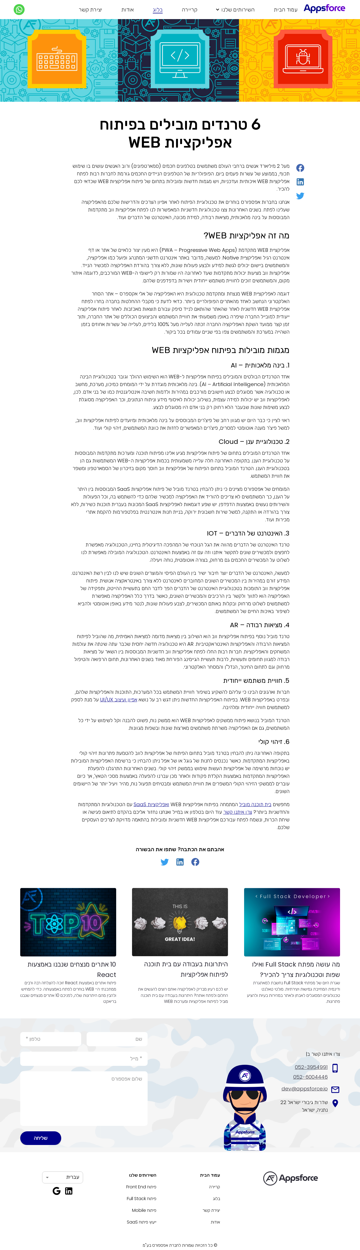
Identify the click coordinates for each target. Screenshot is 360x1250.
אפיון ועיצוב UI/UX (118, 699)
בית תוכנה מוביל (255, 804)
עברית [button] (72, 1177)
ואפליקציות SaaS (151, 804)
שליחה (40, 1138)
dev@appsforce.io (305, 1088)
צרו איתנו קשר (237, 812)
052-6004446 (310, 1077)
